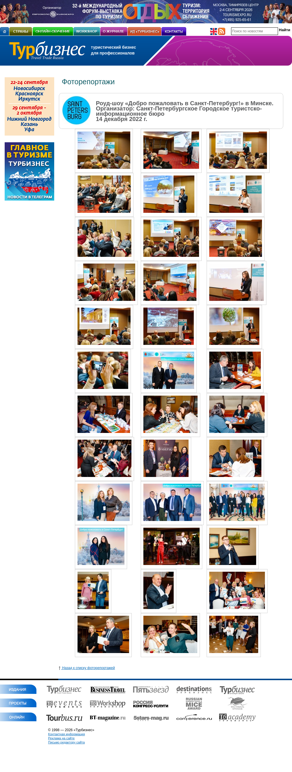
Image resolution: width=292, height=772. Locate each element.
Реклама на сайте (61, 738)
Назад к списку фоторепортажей (87, 668)
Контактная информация (66, 734)
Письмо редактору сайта (66, 742)
